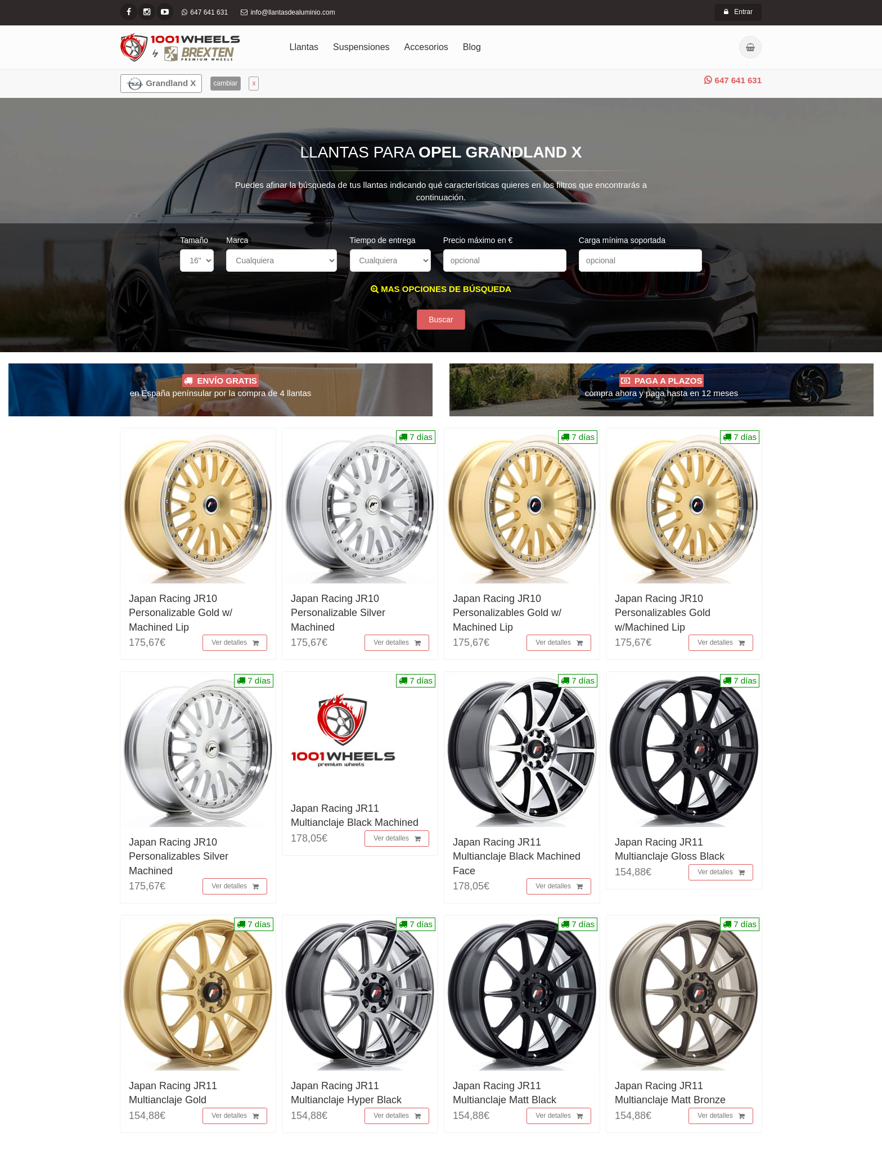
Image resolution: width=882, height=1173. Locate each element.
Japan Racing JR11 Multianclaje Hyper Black (346, 1092)
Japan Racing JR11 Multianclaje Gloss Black (669, 849)
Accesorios (426, 47)
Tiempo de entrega (383, 240)
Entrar (738, 12)
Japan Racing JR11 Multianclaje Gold (173, 1092)
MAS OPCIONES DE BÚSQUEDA (441, 289)
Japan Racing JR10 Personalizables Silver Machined (178, 856)
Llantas (304, 47)
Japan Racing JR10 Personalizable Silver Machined (338, 612)
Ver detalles (235, 643)
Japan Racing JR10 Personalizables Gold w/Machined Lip (662, 612)
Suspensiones (361, 47)
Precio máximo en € (478, 240)
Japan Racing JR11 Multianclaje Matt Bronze (670, 1092)
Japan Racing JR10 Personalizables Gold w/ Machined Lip (507, 612)
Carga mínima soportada (622, 240)
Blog (472, 47)
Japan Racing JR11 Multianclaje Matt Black (504, 1092)
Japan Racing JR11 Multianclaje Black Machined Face (516, 856)
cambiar (226, 83)
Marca (237, 240)
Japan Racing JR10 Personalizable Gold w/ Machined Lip (180, 612)
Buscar (441, 319)
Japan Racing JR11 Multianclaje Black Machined (354, 815)
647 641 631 (733, 80)
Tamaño (194, 240)
